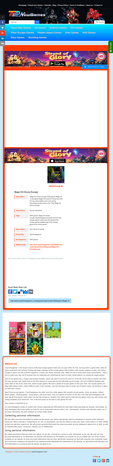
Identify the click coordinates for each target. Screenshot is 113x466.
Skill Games (89, 32)
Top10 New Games (21, 27)
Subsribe (47, 5)
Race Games (18, 37)
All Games (40, 27)
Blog (54, 5)
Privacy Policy (63, 5)
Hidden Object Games (50, 32)
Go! (37, 22)
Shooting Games (37, 37)
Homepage (22, 5)
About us (89, 5)
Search (101, 22)
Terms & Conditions (77, 5)
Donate (111, 47)
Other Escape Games (22, 32)
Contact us (98, 5)
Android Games (58, 27)
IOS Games (76, 27)
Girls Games (72, 32)
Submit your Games (35, 5)
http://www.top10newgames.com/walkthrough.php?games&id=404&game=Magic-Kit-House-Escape (46, 247)
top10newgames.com (39, 452)
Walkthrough (56, 186)
